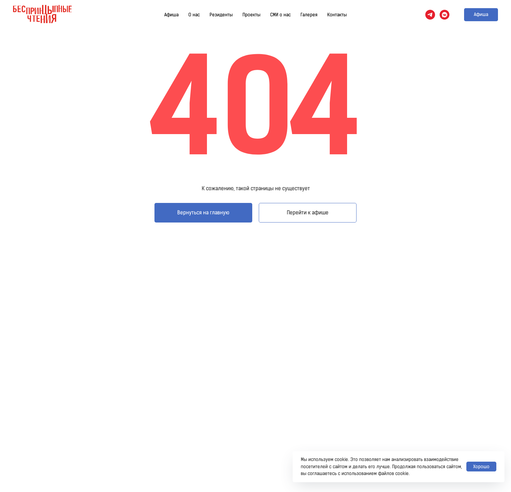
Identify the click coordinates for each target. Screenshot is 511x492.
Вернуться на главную (203, 212)
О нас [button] (194, 15)
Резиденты (221, 15)
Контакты (337, 15)
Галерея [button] (308, 15)
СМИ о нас (280, 15)
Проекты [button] (251, 15)
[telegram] (430, 15)
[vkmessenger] (444, 15)
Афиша (171, 15)
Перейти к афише (307, 212)
